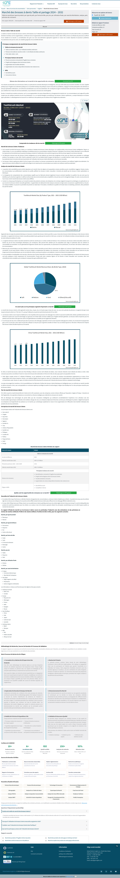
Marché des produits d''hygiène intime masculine (17, 838)
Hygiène (40, 8)
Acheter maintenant (105, 18)
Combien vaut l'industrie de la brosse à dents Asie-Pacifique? (45, 825)
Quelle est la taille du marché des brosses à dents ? (45, 811)
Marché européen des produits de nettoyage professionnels (63, 840)
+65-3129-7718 (94, 858)
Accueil (3, 8)
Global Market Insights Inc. (9, 871)
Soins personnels (31, 8)
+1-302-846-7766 (94, 856)
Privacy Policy (69, 876)
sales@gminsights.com (96, 860)
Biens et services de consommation (16, 8)
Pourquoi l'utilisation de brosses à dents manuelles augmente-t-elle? (45, 821)
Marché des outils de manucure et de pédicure (17, 840)
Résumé (45, 26)
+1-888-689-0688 (96, 855)
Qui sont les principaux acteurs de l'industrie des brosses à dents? (45, 829)
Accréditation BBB (27, 749)
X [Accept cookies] (75, 876)
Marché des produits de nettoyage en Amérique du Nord (62, 838)
